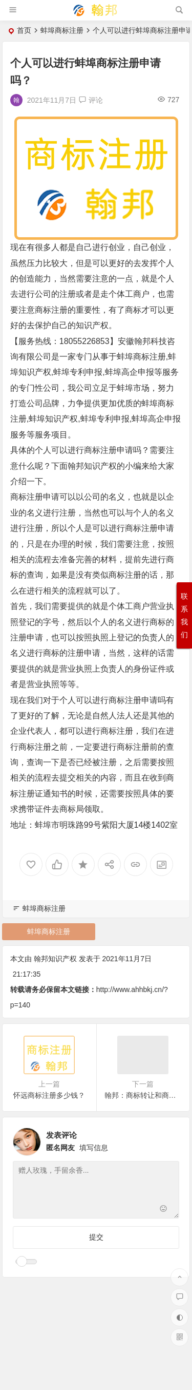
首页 (24, 30)
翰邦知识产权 (92, 466)
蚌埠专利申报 (77, 372)
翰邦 (142, 341)
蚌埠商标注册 (61, 30)
